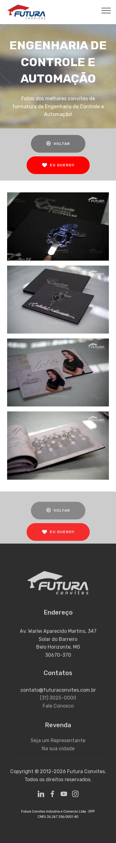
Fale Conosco (58, 712)
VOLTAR (58, 143)
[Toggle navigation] (106, 10)
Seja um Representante (58, 745)
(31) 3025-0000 (58, 704)
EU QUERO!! (58, 165)
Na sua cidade (58, 753)
